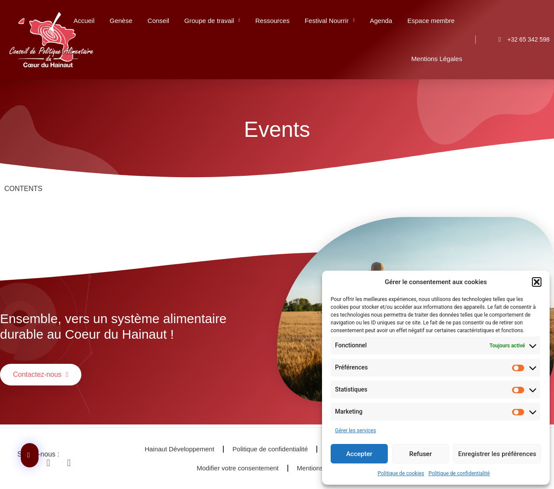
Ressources (272, 20)
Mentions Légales (436, 58)
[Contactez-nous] (30, 455)
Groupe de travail (212, 20)
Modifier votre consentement (238, 468)
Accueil (84, 20)
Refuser (420, 454)
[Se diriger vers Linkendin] (54, 463)
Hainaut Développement (179, 449)
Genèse (121, 20)
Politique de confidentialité (459, 473)
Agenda (381, 20)
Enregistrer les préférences (497, 454)
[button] (536, 282)
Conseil (158, 20)
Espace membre (430, 20)
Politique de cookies (401, 473)
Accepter (359, 454)
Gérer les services (355, 430)
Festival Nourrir (330, 20)
